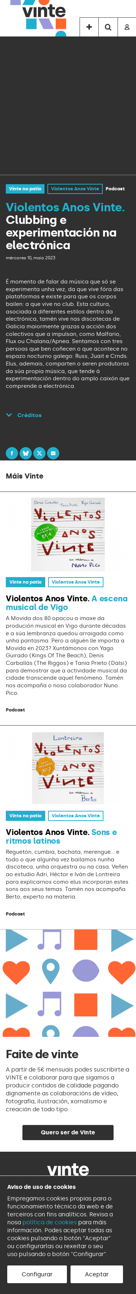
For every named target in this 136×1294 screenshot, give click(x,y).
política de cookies (49, 1222)
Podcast (115, 188)
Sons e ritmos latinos (61, 836)
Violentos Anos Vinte (75, 188)
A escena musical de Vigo (66, 603)
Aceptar (97, 1274)
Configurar (37, 1274)
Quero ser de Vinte (68, 1132)
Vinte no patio (25, 188)
